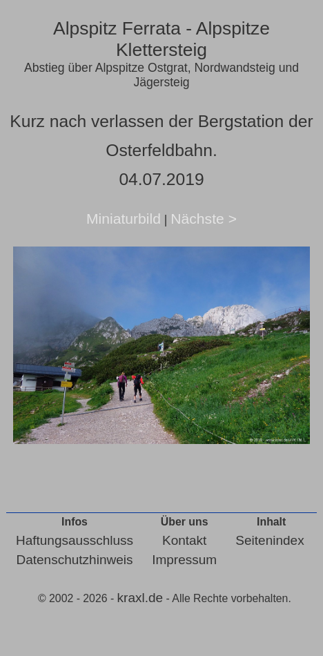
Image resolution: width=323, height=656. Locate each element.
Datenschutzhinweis (74, 559)
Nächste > (203, 218)
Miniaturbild (123, 218)
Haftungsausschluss (74, 540)
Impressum (184, 559)
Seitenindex (269, 540)
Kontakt (184, 540)
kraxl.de (140, 597)
